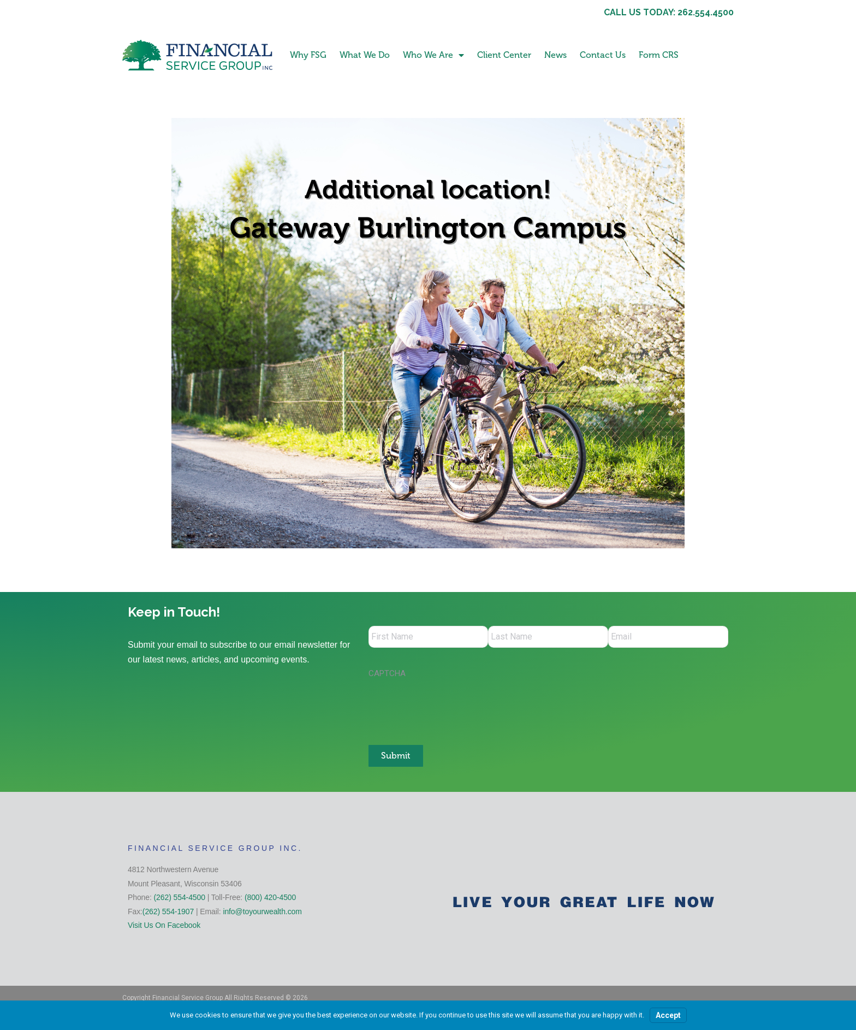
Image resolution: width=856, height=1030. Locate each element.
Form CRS (659, 55)
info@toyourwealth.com (262, 911)
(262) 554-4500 (179, 897)
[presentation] (451, 706)
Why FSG (308, 55)
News (555, 55)
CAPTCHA (387, 673)
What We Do (365, 55)
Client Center (504, 55)
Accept (668, 1015)
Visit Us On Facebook (164, 925)
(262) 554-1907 (168, 911)
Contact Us (603, 55)
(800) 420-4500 (270, 897)
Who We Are (433, 55)
